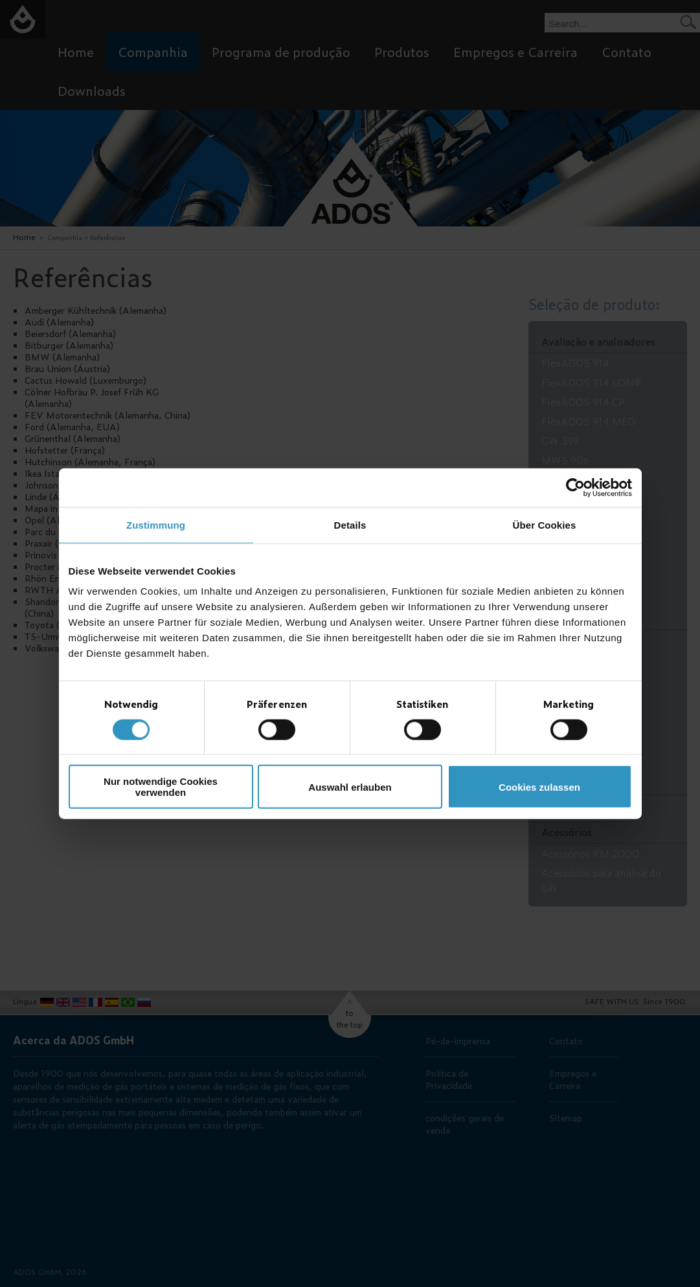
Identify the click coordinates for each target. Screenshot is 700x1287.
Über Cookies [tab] (544, 524)
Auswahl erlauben (349, 786)
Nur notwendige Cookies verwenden (161, 787)
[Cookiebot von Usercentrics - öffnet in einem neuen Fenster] (575, 487)
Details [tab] (350, 524)
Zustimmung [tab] (155, 524)
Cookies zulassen (539, 786)
